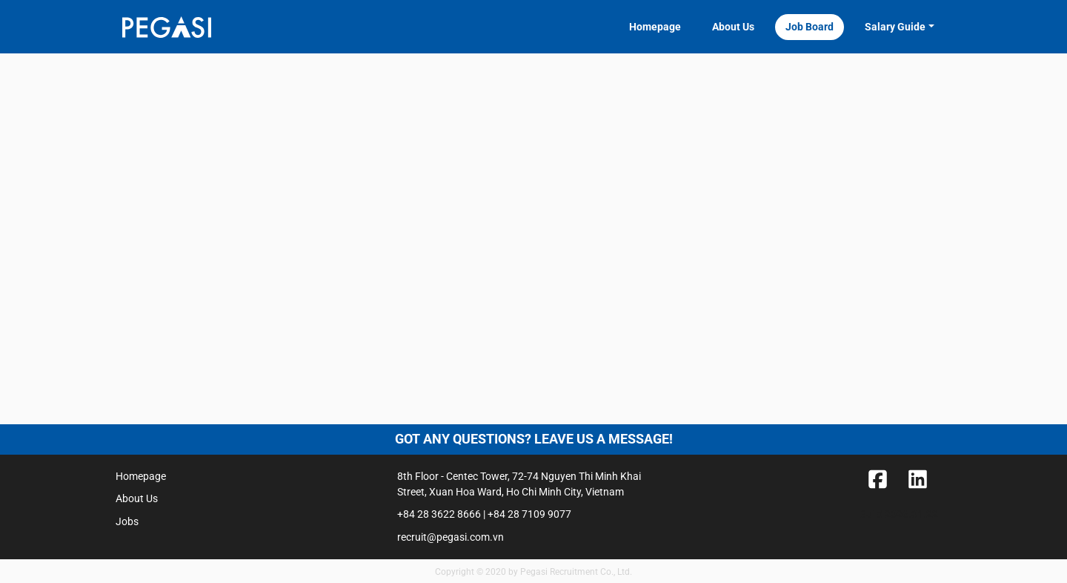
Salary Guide (895, 27)
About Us (733, 27)
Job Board (809, 27)
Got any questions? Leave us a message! (534, 439)
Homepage (655, 27)
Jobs (127, 521)
